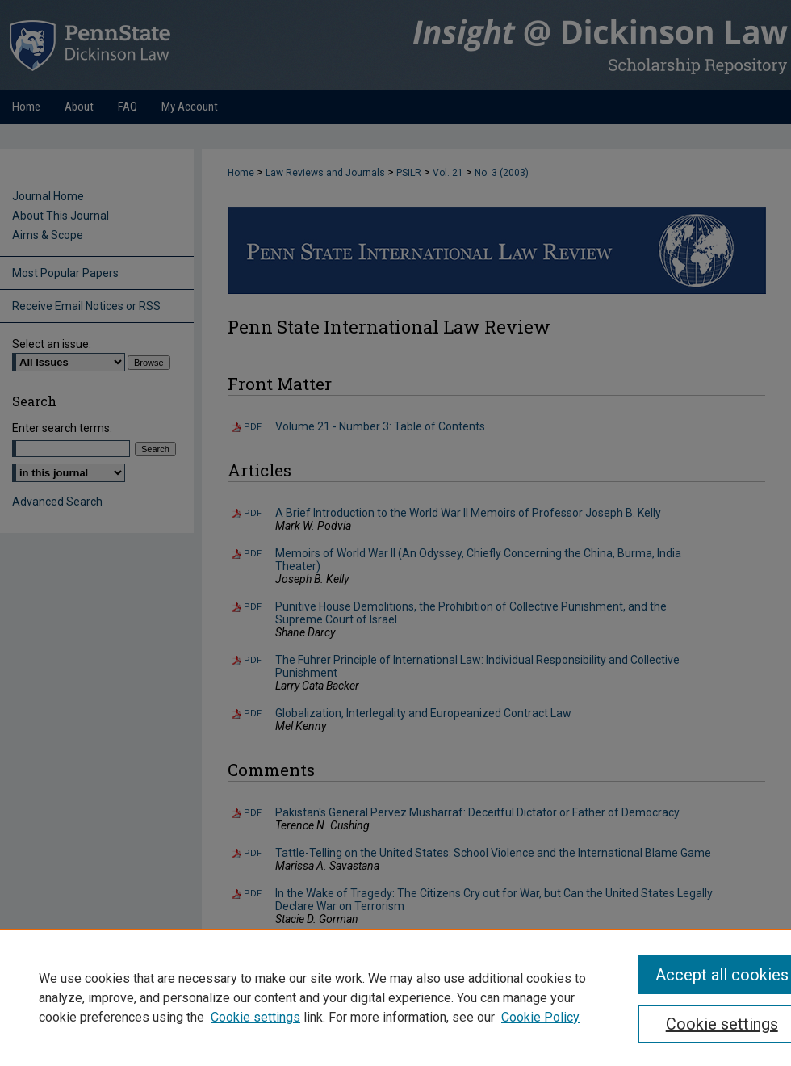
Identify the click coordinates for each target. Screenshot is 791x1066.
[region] (395, 997)
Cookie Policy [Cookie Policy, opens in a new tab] (540, 1017)
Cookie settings (255, 1017)
